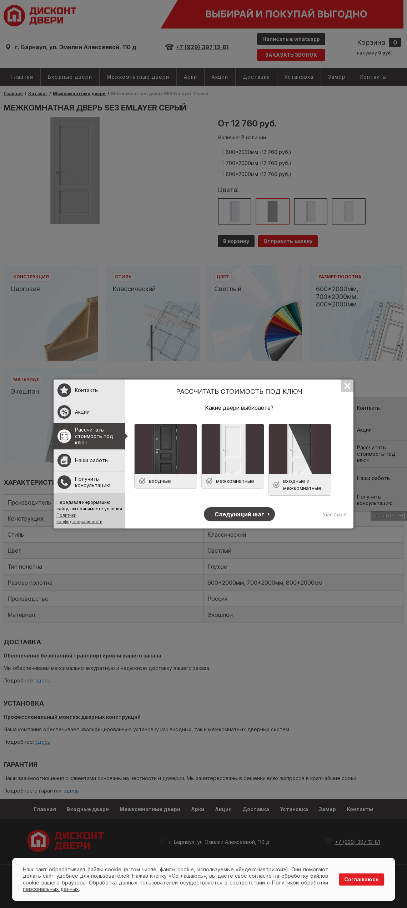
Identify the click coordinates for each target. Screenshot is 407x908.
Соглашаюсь (361, 879)
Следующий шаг (239, 514)
